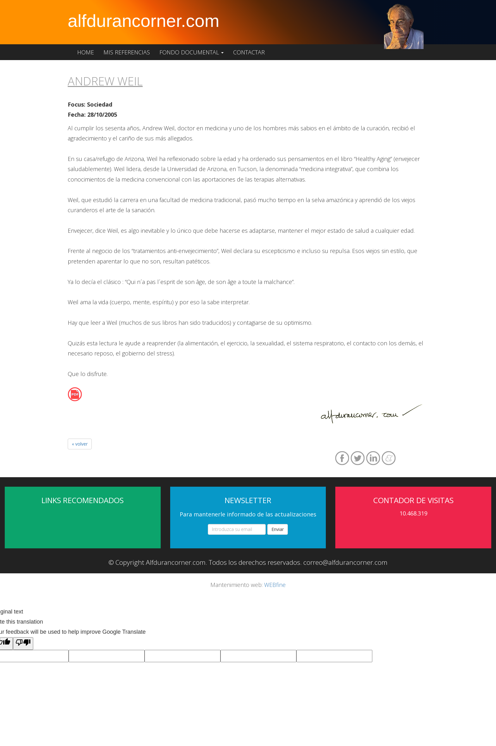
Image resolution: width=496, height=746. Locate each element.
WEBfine (275, 585)
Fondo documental (191, 52)
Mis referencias (126, 52)
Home (85, 52)
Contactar (249, 52)
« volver (80, 444)
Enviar (277, 529)
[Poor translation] (23, 643)
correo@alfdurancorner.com (345, 562)
